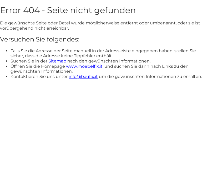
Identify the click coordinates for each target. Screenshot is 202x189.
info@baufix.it (83, 76)
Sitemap (57, 61)
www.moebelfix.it (84, 66)
